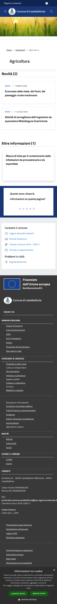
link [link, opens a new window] (29, 588)
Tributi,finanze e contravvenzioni (21, 410)
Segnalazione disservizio (17, 529)
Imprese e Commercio (16, 375)
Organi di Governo (14, 325)
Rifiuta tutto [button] (39, 593)
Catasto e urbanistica (15, 383)
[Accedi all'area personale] (46, 3)
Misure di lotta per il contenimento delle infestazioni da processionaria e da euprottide (28, 160)
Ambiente (10, 414)
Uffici (8, 334)
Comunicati (11, 443)
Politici (9, 342)
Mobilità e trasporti (14, 390)
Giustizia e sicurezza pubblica (19, 406)
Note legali (11, 558)
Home (9, 50)
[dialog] (28, 585)
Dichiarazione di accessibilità (19, 563)
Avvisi (7, 85)
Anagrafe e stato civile (16, 364)
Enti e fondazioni (13, 338)
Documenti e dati (14, 351)
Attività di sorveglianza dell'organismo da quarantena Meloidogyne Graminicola (28, 119)
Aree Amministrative (15, 330)
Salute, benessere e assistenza (20, 418)
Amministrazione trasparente (19, 550)
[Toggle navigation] (5, 11)
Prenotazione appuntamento (19, 524)
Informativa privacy (15, 554)
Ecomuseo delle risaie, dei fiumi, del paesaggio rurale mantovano (25, 93)
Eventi (9, 463)
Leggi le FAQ (11, 533)
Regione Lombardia (12, 3)
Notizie (9, 439)
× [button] (54, 570)
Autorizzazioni (12, 423)
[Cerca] (51, 11)
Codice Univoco (9, 509)
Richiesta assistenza (15, 537)
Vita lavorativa (12, 371)
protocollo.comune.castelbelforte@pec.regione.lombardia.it (29, 500)
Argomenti (20, 50)
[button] (28, 599)
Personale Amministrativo (18, 346)
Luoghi (9, 459)
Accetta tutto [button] (18, 594)
